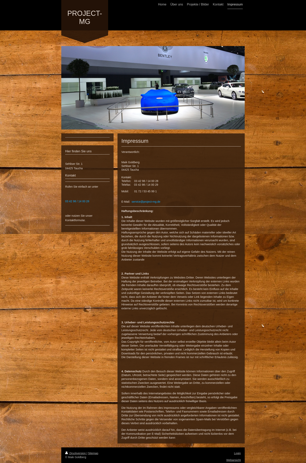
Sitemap (93, 453)
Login (237, 453)
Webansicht (233, 460)
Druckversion (75, 453)
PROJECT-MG (84, 17)
